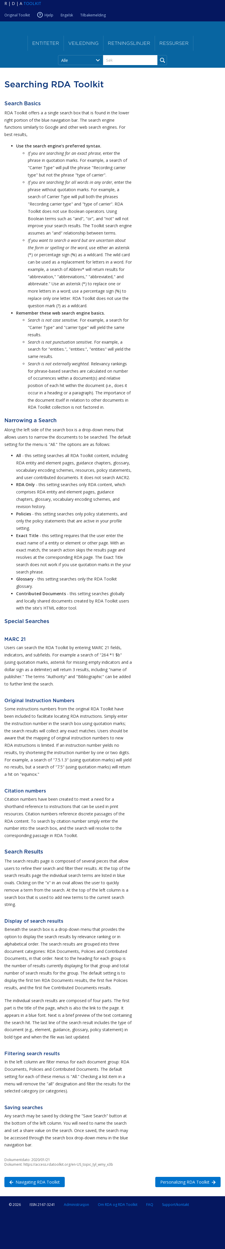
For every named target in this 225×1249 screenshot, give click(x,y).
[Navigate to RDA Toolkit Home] (22, 3)
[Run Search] (162, 60)
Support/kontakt (175, 1204)
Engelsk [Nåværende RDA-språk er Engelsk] (67, 15)
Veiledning (83, 43)
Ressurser (174, 43)
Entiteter (45, 43)
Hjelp (49, 15)
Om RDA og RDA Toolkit (117, 1204)
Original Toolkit (17, 15)
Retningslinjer (129, 43)
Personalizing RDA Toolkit (185, 1182)
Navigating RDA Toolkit (32, 1182)
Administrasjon (76, 1204)
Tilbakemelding (93, 15)
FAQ (149, 1204)
